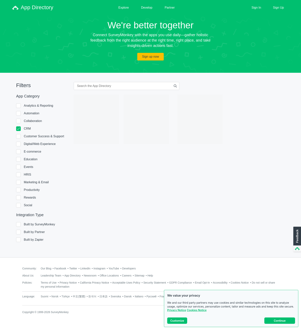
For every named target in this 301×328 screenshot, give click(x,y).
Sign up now (150, 56)
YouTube (113, 268)
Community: (29, 268)
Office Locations (109, 275)
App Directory (72, 275)
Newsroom (90, 275)
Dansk (128, 296)
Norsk (55, 296)
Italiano (139, 296)
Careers (126, 275)
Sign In (256, 7)
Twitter (73, 268)
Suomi (44, 296)
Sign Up (278, 7)
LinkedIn (85, 268)
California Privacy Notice (94, 282)
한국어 (92, 296)
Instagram (99, 268)
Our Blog (46, 268)
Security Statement (154, 282)
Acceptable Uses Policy (126, 282)
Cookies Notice (197, 313)
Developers (129, 268)
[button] (297, 239)
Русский (151, 296)
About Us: (28, 275)
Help (150, 275)
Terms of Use (48, 282)
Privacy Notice (176, 313)
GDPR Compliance (180, 282)
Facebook (60, 268)
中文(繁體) (79, 296)
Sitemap (139, 275)
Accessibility (220, 282)
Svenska (116, 296)
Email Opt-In (202, 282)
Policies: (27, 282)
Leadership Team (51, 275)
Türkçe (65, 296)
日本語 (103, 296)
